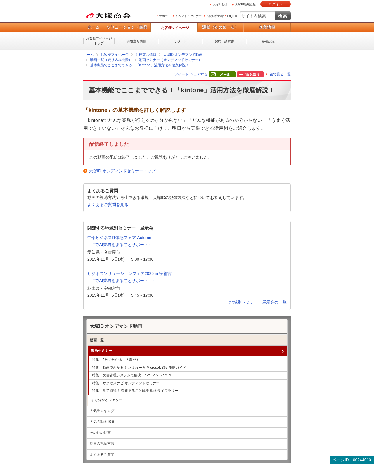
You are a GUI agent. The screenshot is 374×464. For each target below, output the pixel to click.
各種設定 (268, 41)
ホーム (93, 27)
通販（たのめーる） (220, 27)
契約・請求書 (224, 41)
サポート (165, 16)
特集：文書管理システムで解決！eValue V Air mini (131, 375)
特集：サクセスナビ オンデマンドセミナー (126, 383)
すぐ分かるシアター (106, 400)
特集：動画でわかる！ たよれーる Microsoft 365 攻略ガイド (139, 368)
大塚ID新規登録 (245, 4)
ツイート (181, 74)
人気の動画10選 (102, 422)
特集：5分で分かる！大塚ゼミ (116, 360)
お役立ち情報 (136, 41)
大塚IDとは (220, 4)
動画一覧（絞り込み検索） (111, 60)
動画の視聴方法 (102, 444)
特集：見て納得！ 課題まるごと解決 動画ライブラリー (135, 391)
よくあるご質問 (102, 455)
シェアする (198, 74)
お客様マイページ (175, 28)
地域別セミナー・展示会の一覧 (258, 302)
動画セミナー (101, 351)
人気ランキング (102, 411)
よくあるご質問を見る (107, 204)
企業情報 (267, 27)
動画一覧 (97, 340)
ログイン (276, 4)
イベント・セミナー (188, 16)
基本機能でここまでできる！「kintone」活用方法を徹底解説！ (139, 65)
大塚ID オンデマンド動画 (182, 55)
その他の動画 (100, 433)
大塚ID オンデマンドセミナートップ (122, 171)
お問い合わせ (215, 16)
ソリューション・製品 (127, 27)
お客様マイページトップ (99, 41)
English (232, 16)
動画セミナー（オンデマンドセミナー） (170, 60)
